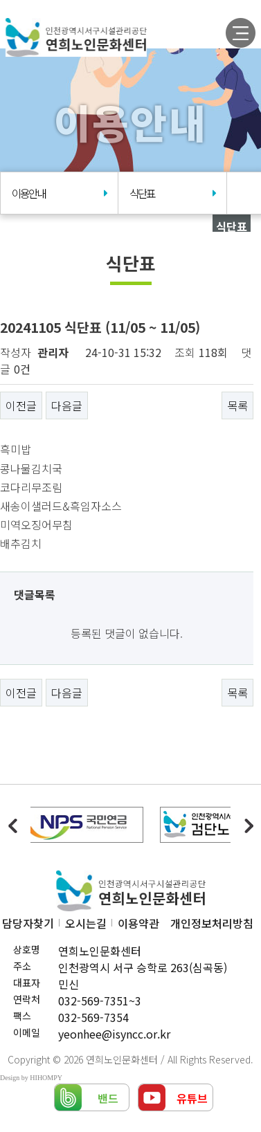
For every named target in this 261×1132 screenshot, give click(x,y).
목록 (237, 405)
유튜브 (192, 1098)
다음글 (66, 405)
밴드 (108, 1098)
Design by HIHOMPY (31, 1077)
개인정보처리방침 (211, 923)
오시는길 (86, 923)
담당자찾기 (28, 923)
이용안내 (59, 193)
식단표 (172, 193)
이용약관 (138, 923)
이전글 (21, 405)
